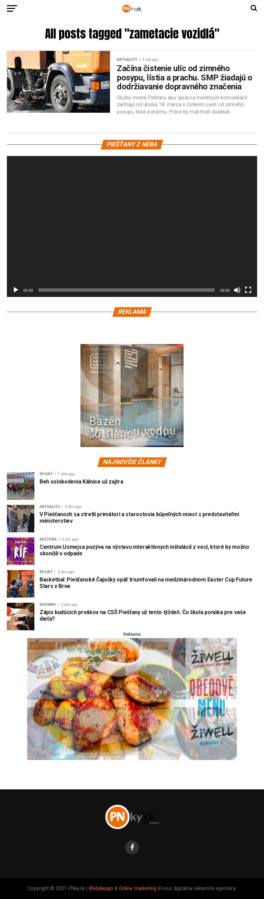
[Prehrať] (15, 290)
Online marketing (137, 888)
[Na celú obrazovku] (248, 290)
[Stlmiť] (237, 290)
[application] (132, 226)
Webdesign (101, 888)
